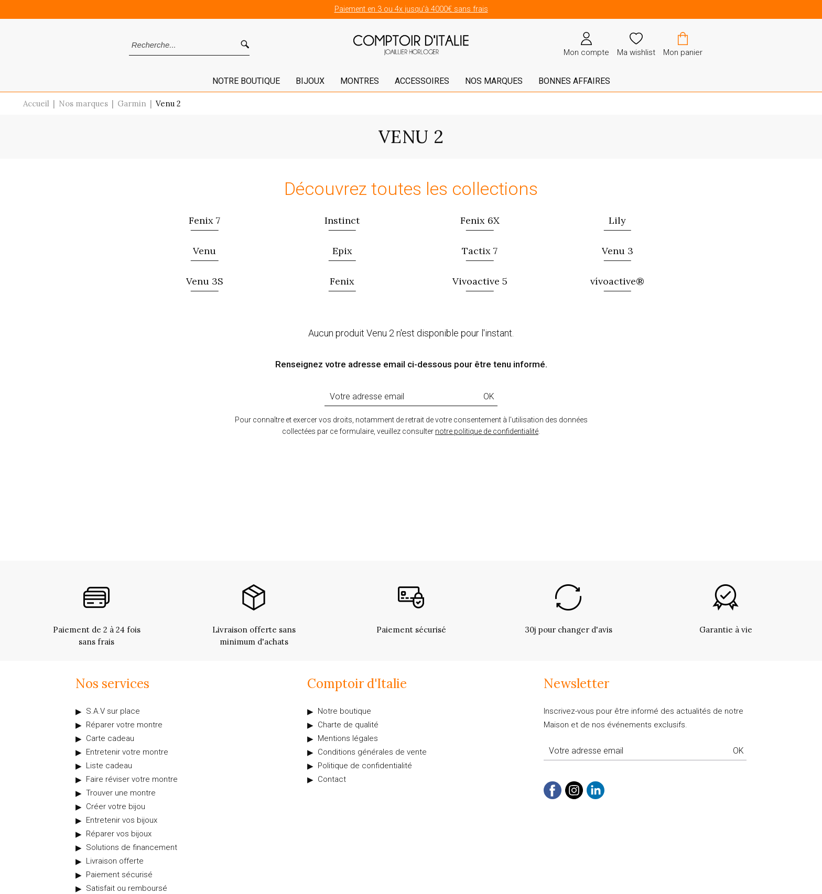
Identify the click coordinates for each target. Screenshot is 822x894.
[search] (245, 45)
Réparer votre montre (124, 724)
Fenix (342, 281)
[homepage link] (411, 45)
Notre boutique (344, 711)
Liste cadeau (109, 765)
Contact (332, 779)
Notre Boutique (246, 81)
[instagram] (574, 797)
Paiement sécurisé (119, 874)
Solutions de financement (131, 847)
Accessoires (422, 81)
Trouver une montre (121, 793)
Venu (204, 251)
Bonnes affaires (574, 81)
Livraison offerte (115, 861)
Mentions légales (348, 738)
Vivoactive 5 (479, 281)
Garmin (131, 103)
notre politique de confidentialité (486, 431)
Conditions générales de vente (372, 752)
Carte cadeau (110, 738)
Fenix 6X (480, 220)
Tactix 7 (479, 251)
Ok (488, 396)
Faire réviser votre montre (132, 779)
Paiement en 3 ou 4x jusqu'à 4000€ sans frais (411, 9)
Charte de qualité (348, 724)
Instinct (342, 220)
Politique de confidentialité (365, 765)
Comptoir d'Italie (357, 684)
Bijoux (310, 81)
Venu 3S (204, 281)
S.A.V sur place (113, 711)
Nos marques (494, 81)
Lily (617, 220)
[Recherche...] (175, 45)
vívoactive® (617, 281)
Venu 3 (617, 251)
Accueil (36, 103)
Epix (342, 251)
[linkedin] (595, 797)
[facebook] (552, 797)
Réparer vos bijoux (119, 833)
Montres (359, 81)
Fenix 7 (204, 220)
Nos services (112, 684)
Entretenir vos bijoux (121, 820)
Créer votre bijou (115, 806)
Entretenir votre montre (127, 752)
